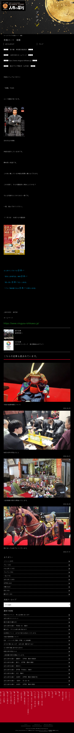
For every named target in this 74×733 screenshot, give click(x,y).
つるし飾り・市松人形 (35, 699)
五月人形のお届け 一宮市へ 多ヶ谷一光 (16, 681)
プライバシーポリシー (48, 724)
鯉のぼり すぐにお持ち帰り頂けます (15, 629)
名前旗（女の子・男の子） (31, 701)
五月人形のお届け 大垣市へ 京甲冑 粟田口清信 (19, 684)
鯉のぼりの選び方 (7, 698)
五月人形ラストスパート (11, 618)
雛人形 (59, 694)
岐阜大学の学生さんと (10, 651)
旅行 (5, 590)
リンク (26, 724)
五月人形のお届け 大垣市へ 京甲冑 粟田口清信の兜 (20, 677)
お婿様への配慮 (4, 697)
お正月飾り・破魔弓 (38, 698)
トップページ (69, 696)
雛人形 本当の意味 (14, 698)
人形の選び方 (21, 696)
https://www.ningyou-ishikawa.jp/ (20, 60)
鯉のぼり (6, 594)
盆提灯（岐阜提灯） (25, 698)
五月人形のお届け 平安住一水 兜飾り (16, 626)
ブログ (6, 572)
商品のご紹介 (63, 696)
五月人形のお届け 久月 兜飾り (14, 673)
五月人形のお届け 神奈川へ (12, 666)
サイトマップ (37, 724)
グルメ (6, 565)
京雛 (5, 587)
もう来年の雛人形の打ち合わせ (13, 648)
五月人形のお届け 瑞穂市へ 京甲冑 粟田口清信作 (20, 659)
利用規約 (50, 730)
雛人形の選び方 (18, 697)
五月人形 (6, 579)
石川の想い (66, 695)
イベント (6, 561)
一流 (5, 576)
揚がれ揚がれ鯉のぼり (10, 622)
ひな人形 (6, 568)
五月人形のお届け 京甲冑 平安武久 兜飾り (18, 670)
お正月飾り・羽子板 (42, 698)
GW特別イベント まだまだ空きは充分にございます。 (20, 633)
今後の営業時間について (11, 637)
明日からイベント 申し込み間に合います (16, 615)
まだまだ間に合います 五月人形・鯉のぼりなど (18, 644)
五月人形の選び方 (11, 698)
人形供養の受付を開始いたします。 (14, 655)
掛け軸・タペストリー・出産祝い (28, 703)
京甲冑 (6, 583)
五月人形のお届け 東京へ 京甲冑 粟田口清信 (18, 662)
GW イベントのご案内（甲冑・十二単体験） (18, 640)
